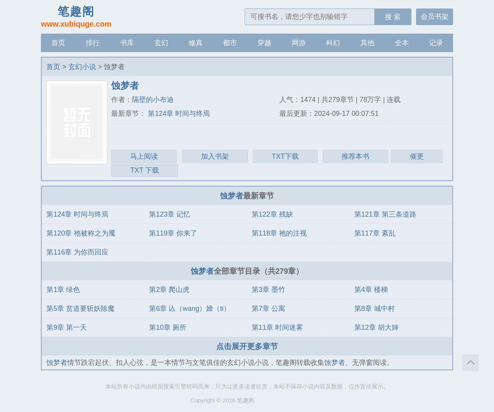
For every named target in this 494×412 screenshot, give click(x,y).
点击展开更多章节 (247, 346)
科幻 (333, 43)
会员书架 (434, 16)
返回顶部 (470, 362)
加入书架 (215, 156)
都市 (230, 43)
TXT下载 (285, 156)
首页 (58, 43)
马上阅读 (144, 156)
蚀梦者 (231, 196)
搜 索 (393, 17)
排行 (93, 43)
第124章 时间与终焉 (178, 113)
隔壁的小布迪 (153, 99)
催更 (417, 156)
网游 (299, 43)
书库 (127, 43)
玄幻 (161, 43)
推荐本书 (355, 156)
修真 (196, 43)
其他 (367, 43)
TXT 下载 (144, 170)
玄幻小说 (82, 67)
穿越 (264, 43)
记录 (436, 43)
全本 (402, 43)
